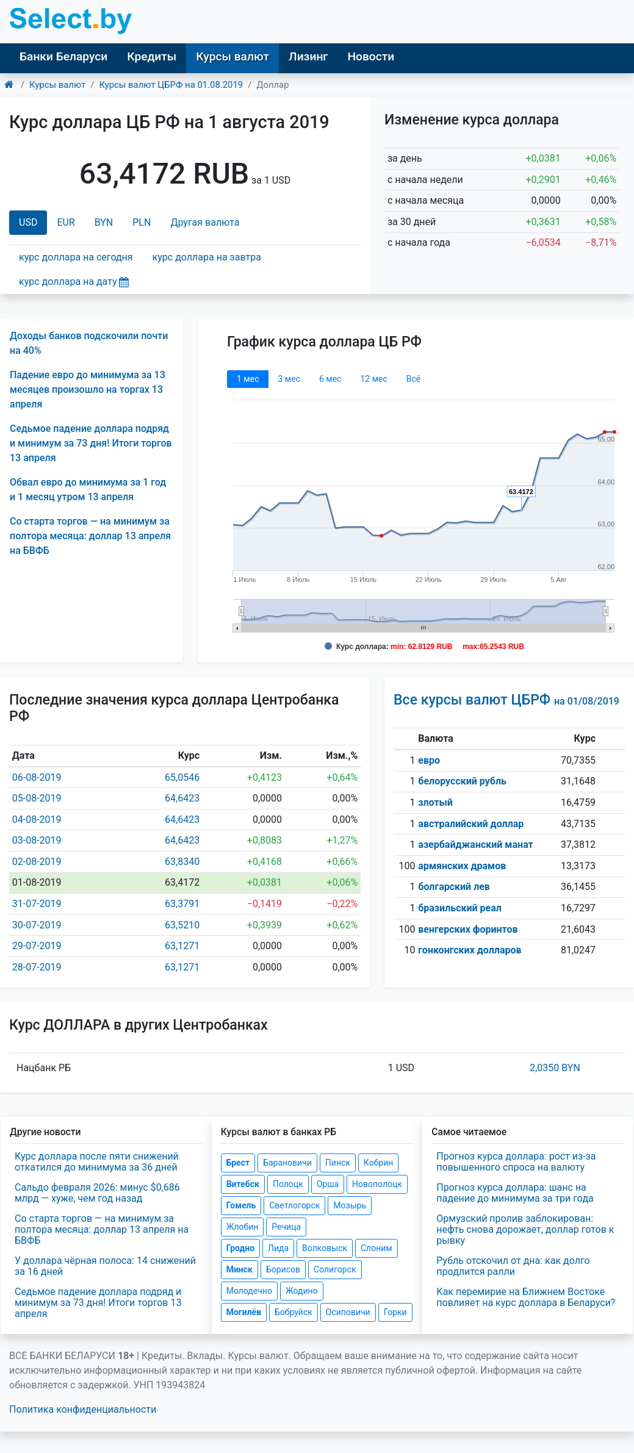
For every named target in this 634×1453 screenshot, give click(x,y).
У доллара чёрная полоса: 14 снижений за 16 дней (105, 1266)
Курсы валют (232, 56)
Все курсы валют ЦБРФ (506, 700)
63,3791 (182, 903)
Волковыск (324, 1248)
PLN (141, 222)
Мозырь (349, 1205)
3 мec (289, 379)
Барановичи (287, 1163)
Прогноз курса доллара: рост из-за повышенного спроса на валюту (516, 1161)
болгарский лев (454, 886)
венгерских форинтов (467, 929)
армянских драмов (462, 866)
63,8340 (182, 861)
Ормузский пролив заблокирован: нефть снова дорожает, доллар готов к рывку (525, 1229)
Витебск (242, 1184)
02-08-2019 (37, 861)
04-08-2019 (37, 819)
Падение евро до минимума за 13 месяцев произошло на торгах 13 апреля (87, 389)
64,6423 (182, 798)
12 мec (373, 379)
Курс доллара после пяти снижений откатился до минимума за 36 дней (97, 1161)
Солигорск (335, 1269)
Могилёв (243, 1312)
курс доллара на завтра (207, 257)
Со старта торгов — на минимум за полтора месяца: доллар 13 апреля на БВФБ (90, 535)
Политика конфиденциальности (82, 1409)
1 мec (248, 379)
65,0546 (182, 777)
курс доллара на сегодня (76, 257)
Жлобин (242, 1227)
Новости (370, 56)
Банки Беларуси (63, 56)
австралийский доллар (471, 824)
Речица (286, 1227)
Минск (239, 1269)
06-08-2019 (37, 777)
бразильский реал (460, 908)
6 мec (330, 379)
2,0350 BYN (555, 1068)
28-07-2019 (37, 967)
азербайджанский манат (475, 844)
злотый (435, 802)
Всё (413, 379)
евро (429, 760)
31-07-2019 (37, 903)
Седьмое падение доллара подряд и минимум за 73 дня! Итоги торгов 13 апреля (91, 443)
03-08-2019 (37, 840)
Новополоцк (377, 1184)
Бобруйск (293, 1312)
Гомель (241, 1205)
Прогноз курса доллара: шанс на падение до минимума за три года (514, 1193)
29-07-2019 (37, 946)
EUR (65, 222)
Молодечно (249, 1291)
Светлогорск (294, 1205)
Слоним (376, 1248)
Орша (328, 1184)
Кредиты (151, 56)
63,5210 (182, 925)
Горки (395, 1312)
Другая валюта (204, 222)
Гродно (240, 1248)
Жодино (302, 1291)
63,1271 (182, 946)
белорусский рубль (462, 781)
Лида (278, 1248)
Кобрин (378, 1163)
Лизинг (308, 56)
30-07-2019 (37, 925)
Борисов (283, 1269)
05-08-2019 (37, 798)
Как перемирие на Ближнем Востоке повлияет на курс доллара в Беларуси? (525, 1297)
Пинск (337, 1163)
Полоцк (288, 1184)
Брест (238, 1163)
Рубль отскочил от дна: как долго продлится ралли (512, 1266)
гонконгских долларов (469, 950)
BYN (104, 222)
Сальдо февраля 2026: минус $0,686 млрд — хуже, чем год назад (97, 1193)
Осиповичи (348, 1312)
